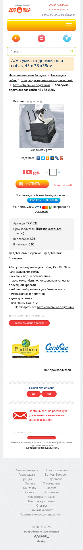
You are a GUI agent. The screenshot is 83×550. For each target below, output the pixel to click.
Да (33, 394)
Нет (49, 394)
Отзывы (41, 506)
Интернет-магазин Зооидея (27, 75)
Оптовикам (51, 492)
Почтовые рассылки (41, 501)
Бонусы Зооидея (56, 475)
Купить (33, 184)
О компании (51, 483)
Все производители (57, 370)
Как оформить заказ (41, 497)
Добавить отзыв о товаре (29, 323)
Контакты (29, 488)
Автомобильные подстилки (31, 85)
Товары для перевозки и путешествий (47, 80)
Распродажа (27, 475)
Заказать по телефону (43, 200)
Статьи (30, 492)
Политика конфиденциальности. (42, 448)
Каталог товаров (26, 470)
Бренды (26, 479)
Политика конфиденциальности (42, 514)
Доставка (56, 479)
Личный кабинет (41, 510)
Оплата (30, 483)
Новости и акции (56, 470)
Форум (51, 488)
